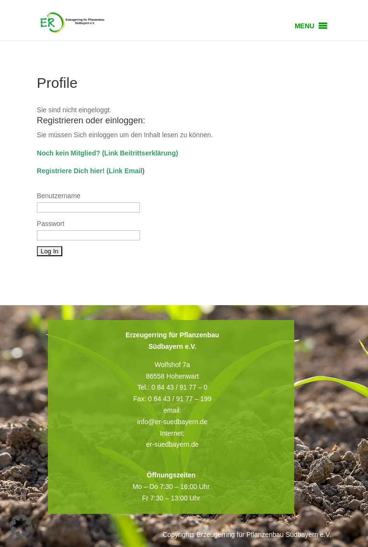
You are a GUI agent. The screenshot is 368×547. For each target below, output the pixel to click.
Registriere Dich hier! (71, 171)
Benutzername (58, 196)
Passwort (51, 223)
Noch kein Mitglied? (68, 153)
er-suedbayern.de (172, 444)
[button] (304, 26)
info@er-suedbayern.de (172, 422)
